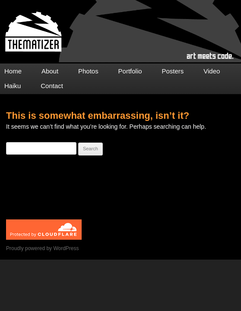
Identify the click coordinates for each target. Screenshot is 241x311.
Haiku (12, 85)
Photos (88, 71)
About (49, 71)
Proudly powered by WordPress (42, 248)
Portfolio (130, 71)
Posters (173, 71)
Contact (52, 85)
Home (13, 71)
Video (211, 71)
